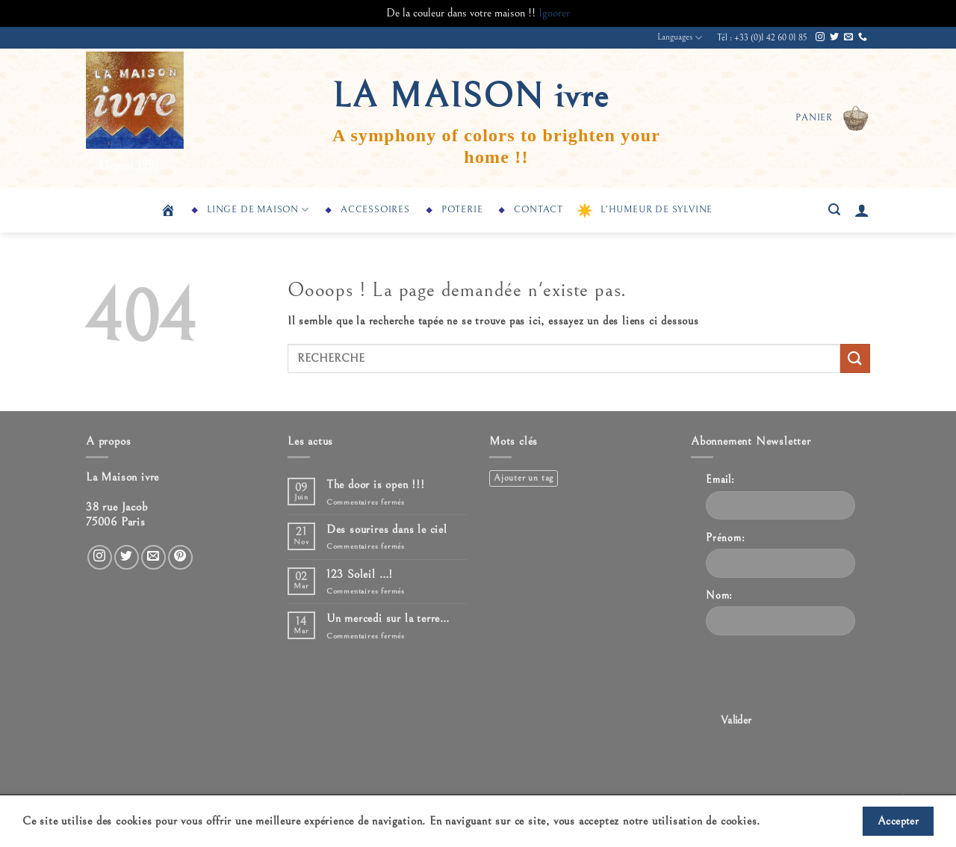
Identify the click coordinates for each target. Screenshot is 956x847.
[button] (832, 118)
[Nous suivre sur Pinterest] (180, 557)
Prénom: (725, 538)
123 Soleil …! (359, 574)
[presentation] (819, 676)
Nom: (719, 595)
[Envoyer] (855, 358)
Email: (720, 479)
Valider (736, 720)
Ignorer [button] (554, 12)
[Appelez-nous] (862, 37)
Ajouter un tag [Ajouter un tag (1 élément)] (523, 478)
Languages (679, 38)
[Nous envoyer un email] (848, 37)
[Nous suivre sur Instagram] (820, 37)
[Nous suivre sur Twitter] (834, 37)
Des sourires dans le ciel (386, 529)
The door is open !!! (375, 484)
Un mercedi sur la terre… (388, 618)
